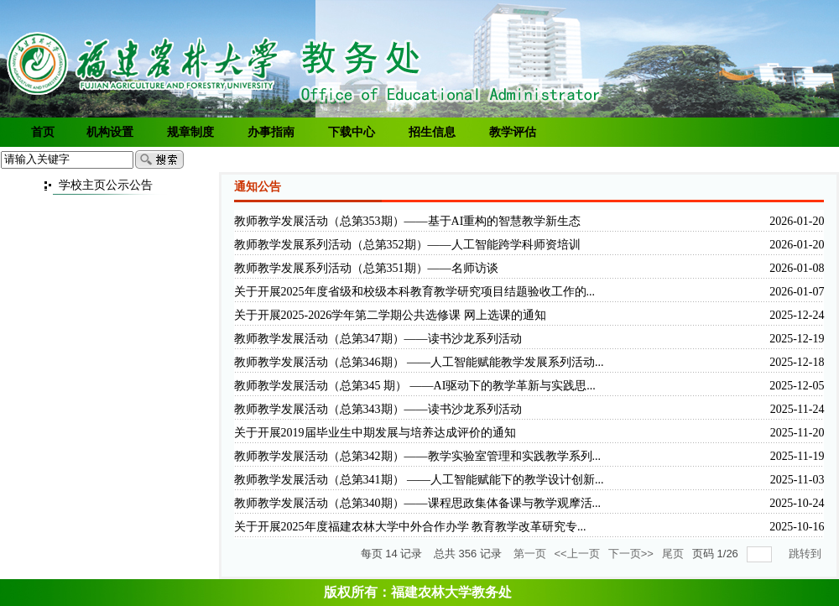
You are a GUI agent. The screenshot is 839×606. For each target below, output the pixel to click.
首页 (43, 132)
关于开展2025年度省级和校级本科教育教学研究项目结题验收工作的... (415, 291)
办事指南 (271, 132)
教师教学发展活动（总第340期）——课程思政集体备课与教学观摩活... (418, 503)
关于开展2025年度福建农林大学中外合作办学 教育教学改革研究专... (410, 526)
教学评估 (512, 132)
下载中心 (351, 132)
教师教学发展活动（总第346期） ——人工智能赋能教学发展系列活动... (419, 362)
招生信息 (432, 132)
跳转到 (807, 553)
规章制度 (190, 132)
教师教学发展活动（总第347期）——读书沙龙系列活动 (378, 338)
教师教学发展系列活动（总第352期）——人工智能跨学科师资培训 (407, 244)
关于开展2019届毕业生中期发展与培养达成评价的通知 (375, 432)
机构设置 (109, 132)
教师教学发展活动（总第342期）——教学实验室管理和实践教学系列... (418, 456)
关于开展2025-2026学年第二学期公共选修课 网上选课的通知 (390, 315)
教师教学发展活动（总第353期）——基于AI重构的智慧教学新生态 (407, 221)
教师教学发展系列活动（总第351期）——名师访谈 (366, 268)
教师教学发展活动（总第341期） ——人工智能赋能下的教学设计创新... (419, 479)
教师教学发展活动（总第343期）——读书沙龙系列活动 (378, 409)
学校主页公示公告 (106, 185)
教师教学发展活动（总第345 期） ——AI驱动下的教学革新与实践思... (415, 385)
